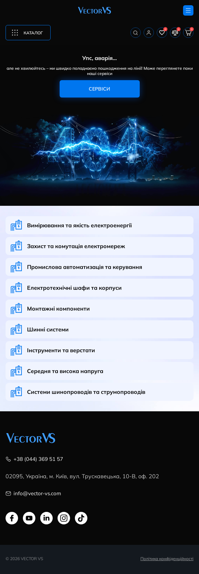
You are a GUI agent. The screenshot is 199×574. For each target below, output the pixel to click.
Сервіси (99, 88)
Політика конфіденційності (166, 558)
